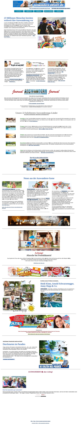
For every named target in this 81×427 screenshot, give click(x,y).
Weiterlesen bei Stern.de (39, 263)
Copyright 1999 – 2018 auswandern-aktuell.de (40, 423)
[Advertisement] (20, 48)
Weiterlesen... (12, 81)
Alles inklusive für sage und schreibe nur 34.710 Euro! (39, 334)
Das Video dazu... (6, 205)
